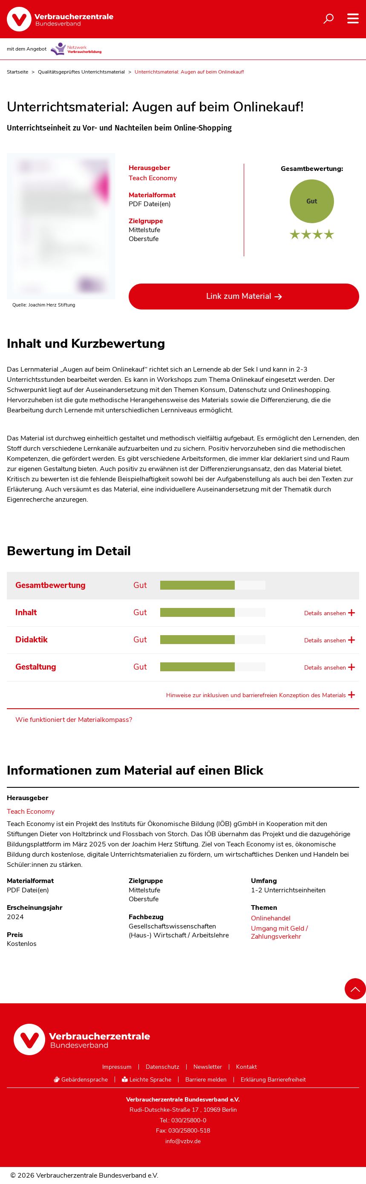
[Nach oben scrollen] (355, 988)
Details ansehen (325, 613)
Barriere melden (206, 1080)
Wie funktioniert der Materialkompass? (73, 719)
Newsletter (207, 1067)
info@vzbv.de (183, 1141)
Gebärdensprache (80, 1079)
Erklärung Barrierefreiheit (273, 1080)
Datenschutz (162, 1067)
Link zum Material (238, 296)
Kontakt (246, 1067)
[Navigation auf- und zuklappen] (353, 18)
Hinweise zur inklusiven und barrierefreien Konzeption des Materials (256, 695)
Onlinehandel (271, 918)
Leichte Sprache (146, 1079)
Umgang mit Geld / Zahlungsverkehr (279, 933)
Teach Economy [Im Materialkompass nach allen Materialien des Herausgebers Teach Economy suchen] (153, 178)
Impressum (117, 1067)
